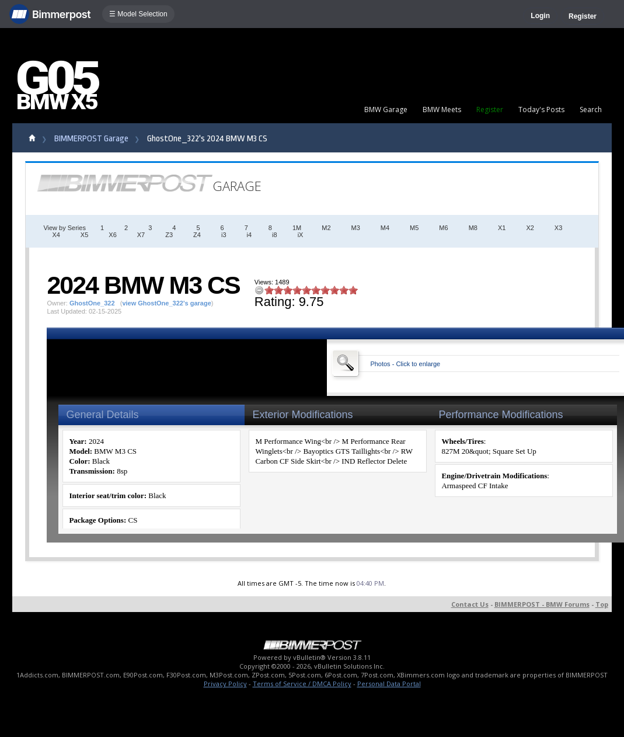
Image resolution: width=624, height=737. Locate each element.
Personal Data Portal (389, 683)
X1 (502, 227)
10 (353, 290)
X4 (56, 234)
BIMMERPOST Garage (91, 139)
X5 (84, 234)
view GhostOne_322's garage (166, 303)
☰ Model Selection (138, 14)
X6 (112, 234)
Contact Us (470, 604)
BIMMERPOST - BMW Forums (542, 604)
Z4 (197, 234)
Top (601, 604)
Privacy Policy (225, 683)
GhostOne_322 (92, 303)
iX (301, 234)
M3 (355, 227)
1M (296, 227)
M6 (443, 227)
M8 (473, 227)
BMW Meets (442, 109)
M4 (385, 227)
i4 (249, 234)
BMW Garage (385, 109)
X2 (530, 227)
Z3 (169, 234)
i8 (274, 234)
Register (583, 16)
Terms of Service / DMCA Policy (302, 683)
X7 (141, 234)
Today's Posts (541, 109)
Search (591, 109)
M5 (414, 227)
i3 (223, 234)
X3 (558, 227)
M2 (326, 227)
